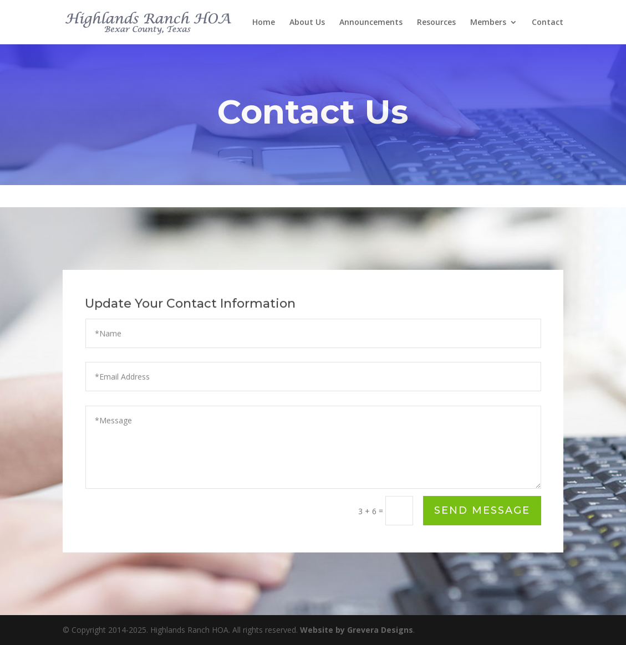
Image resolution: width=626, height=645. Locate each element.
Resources (436, 22)
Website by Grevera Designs (356, 629)
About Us (307, 22)
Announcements (371, 22)
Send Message (482, 510)
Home (263, 22)
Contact (547, 22)
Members (488, 22)
